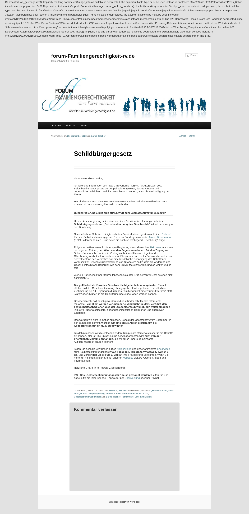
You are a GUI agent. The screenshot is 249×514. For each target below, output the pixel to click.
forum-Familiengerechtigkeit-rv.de (93, 56)
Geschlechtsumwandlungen (88, 397)
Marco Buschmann (160, 237)
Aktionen (56, 125)
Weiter (193, 136)
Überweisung (132, 377)
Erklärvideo (163, 348)
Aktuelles (123, 390)
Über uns (70, 125)
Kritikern (155, 247)
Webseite (127, 357)
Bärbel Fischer (98, 136)
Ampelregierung (97, 393)
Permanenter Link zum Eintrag (136, 397)
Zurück (181, 136)
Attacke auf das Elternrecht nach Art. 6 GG (127, 393)
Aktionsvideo (124, 348)
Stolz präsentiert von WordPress (124, 502)
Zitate (84, 125)
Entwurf (166, 234)
